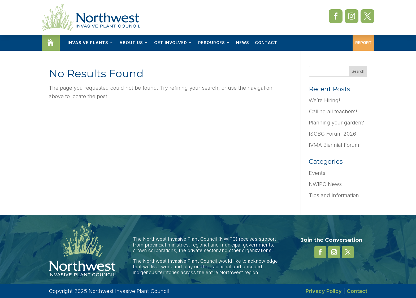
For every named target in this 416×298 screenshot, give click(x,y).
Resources (211, 42)
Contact (266, 42)
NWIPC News (325, 184)
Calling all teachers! (333, 111)
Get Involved (170, 42)
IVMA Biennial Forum (334, 145)
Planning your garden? (336, 122)
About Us (131, 42)
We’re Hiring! (324, 100)
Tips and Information (334, 195)
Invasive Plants (88, 42)
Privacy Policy (324, 291)
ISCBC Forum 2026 (332, 134)
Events (317, 173)
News (242, 42)
